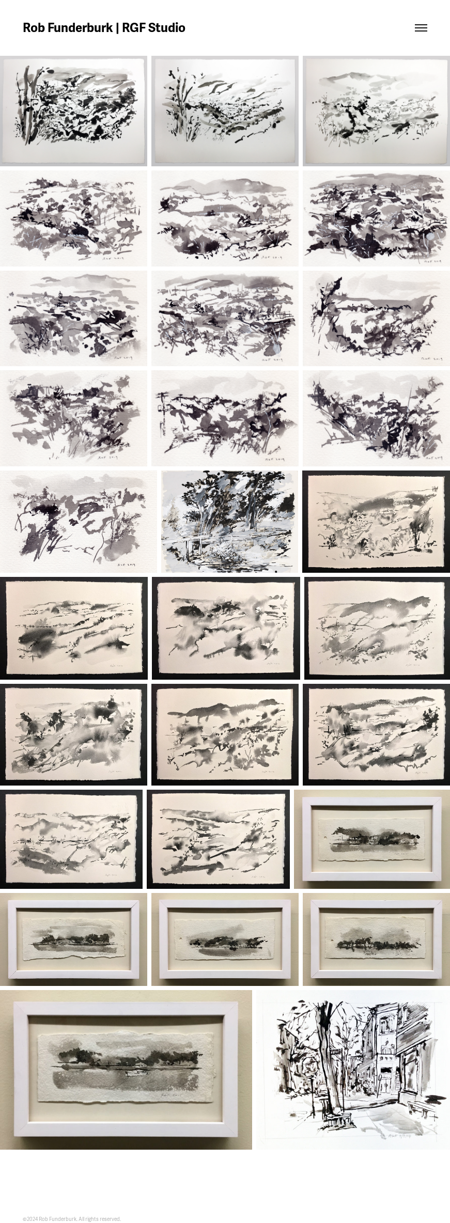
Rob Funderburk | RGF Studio (104, 28)
